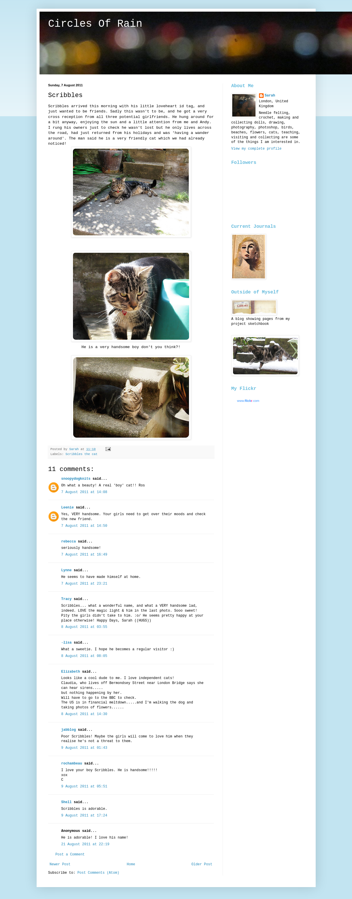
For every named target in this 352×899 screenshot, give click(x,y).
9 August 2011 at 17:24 (84, 816)
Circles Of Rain (95, 24)
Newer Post (60, 864)
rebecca (68, 542)
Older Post (201, 864)
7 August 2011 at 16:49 (84, 555)
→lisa (66, 643)
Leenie (67, 508)
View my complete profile (256, 149)
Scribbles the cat (81, 454)
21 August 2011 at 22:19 (85, 844)
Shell (66, 802)
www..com (248, 400)
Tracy (66, 599)
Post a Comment (70, 855)
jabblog (68, 730)
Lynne (66, 570)
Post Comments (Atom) (98, 873)
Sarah (270, 96)
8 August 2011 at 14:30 (84, 714)
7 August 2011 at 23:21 (84, 584)
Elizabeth (70, 672)
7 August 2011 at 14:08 (84, 492)
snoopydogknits (76, 479)
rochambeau (71, 764)
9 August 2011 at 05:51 (84, 787)
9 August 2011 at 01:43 (84, 748)
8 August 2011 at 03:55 (84, 627)
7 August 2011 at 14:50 (84, 526)
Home (131, 864)
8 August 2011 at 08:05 (84, 656)
